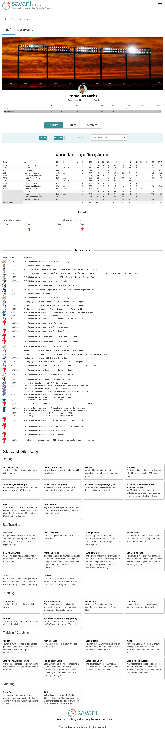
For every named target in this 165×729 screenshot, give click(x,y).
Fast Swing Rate (51, 533)
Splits (73, 125)
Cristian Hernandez (82, 96)
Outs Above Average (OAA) (16, 661)
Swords (47, 576)
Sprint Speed (9, 692)
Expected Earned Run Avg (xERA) (60, 618)
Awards (82, 212)
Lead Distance (92, 641)
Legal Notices (93, 719)
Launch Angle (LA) (53, 467)
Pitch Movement (52, 601)
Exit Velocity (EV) (11, 467)
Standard (53, 125)
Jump (129, 641)
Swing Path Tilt (93, 553)
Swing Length (92, 533)
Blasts (6, 576)
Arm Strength (50, 641)
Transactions (83, 250)
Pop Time (7, 641)
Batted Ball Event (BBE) (55, 484)
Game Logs (92, 125)
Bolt (46, 692)
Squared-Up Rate (135, 553)
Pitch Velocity (9, 601)
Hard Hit (131, 467)
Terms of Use (60, 719)
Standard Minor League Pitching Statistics (82, 155)
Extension (7, 618)
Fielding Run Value (53, 661)
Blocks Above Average (137, 661)
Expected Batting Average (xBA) (100, 484)
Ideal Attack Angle (11, 553)
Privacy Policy (76, 719)
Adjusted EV (50, 504)
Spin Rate (131, 601)
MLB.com (107, 719)
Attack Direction (51, 553)
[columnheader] (12, 162)
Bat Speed (8, 533)
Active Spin (90, 601)
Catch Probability (94, 661)
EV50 (5, 504)
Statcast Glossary (20, 451)
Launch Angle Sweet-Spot (15, 484)
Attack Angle (133, 533)
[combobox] (82, 19)
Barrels (88, 467)
